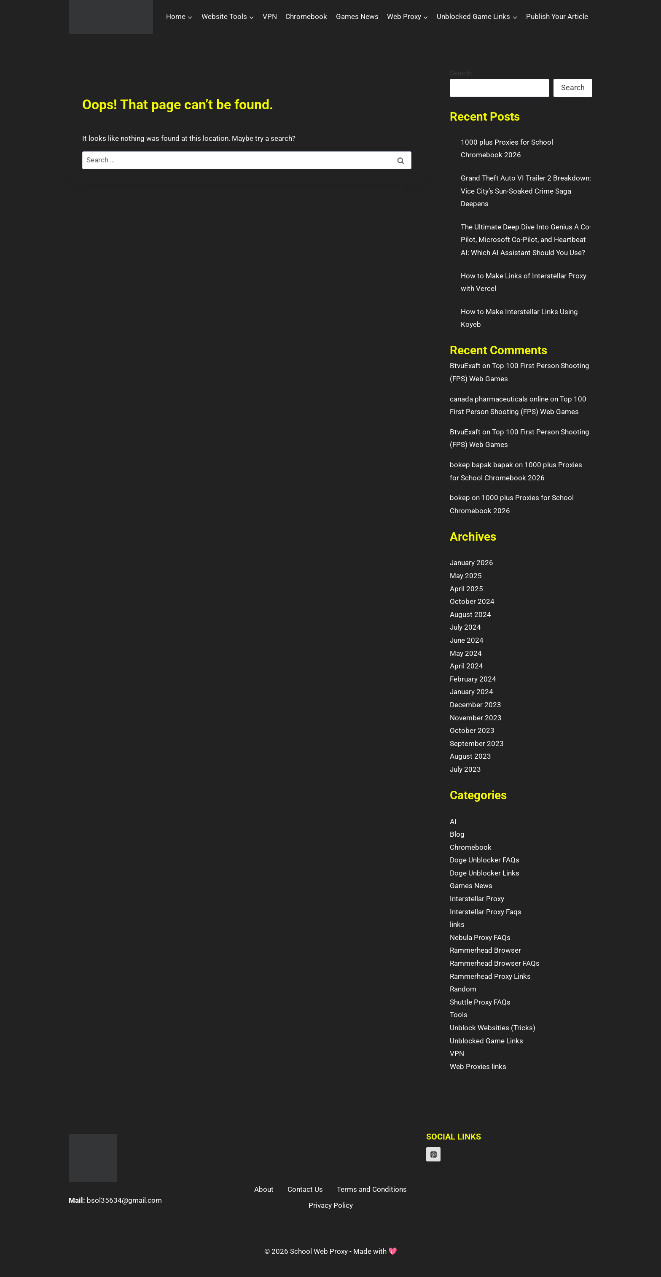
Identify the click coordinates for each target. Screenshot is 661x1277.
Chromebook (306, 16)
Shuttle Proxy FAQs (480, 1002)
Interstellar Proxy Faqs (485, 912)
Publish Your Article (557, 16)
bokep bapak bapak (481, 465)
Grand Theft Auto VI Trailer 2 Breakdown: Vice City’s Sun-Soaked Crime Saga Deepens (526, 191)
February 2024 (473, 679)
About (264, 1189)
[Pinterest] (433, 1154)
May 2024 (466, 653)
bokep (460, 497)
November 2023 (476, 718)
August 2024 (470, 614)
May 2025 (466, 575)
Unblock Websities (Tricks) (492, 1028)
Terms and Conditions (372, 1189)
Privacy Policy (331, 1205)
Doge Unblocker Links (484, 873)
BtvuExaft (465, 365)
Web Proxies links (478, 1066)
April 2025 (466, 589)
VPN (270, 16)
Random (463, 989)
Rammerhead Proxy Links (490, 976)
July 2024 (465, 627)
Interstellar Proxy (477, 898)
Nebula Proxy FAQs (480, 937)
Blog (457, 834)
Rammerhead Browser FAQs (495, 963)
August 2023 (470, 756)
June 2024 (467, 640)
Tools (459, 1014)
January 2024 (471, 691)
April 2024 (466, 666)
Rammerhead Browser (485, 950)
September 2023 (477, 743)
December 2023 (475, 704)
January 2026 (471, 562)
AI (453, 821)
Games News (357, 16)
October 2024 (472, 601)
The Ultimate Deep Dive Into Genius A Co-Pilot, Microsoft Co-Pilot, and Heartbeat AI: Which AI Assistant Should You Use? (526, 240)
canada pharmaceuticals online (499, 399)
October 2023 (472, 730)
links (457, 924)
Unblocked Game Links (486, 1041)
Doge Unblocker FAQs (484, 860)
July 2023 (465, 769)
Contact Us (305, 1189)
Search (461, 73)
